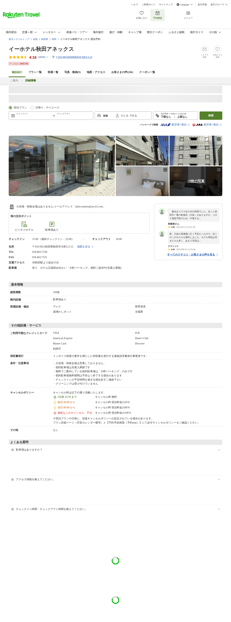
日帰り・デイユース (47, 107)
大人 (123, 115)
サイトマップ (166, 4)
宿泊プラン (20, 107)
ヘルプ (134, 4)
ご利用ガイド (148, 4)
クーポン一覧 (147, 72)
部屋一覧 (53, 72)
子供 (132, 115)
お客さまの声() (122, 72)
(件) (43, 57)
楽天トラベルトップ (19, 39)
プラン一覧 (35, 72)
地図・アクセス (96, 72)
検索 (211, 115)
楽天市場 (202, 4)
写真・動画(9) (72, 72)
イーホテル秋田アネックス (41, 49)
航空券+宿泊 (173, 124)
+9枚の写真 (195, 181)
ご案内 (14, 80)
